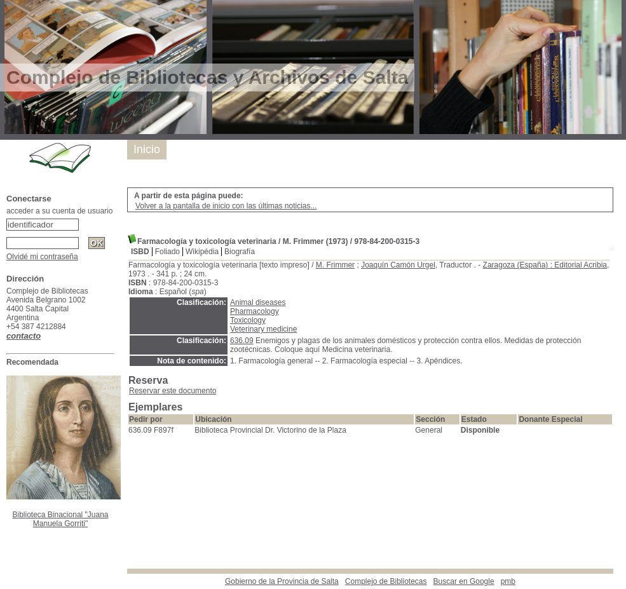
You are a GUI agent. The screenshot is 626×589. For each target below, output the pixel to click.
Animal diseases (257, 302)
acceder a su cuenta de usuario (59, 210)
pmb (508, 581)
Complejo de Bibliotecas (386, 581)
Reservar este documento (172, 390)
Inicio (146, 149)
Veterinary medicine (263, 329)
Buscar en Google (463, 581)
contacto (23, 336)
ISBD (140, 251)
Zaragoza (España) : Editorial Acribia (545, 265)
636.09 (242, 340)
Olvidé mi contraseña (42, 256)
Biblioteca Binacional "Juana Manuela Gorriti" (60, 519)
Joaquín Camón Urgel (398, 265)
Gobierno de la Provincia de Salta (282, 581)
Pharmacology (254, 311)
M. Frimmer (335, 265)
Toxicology (248, 320)
